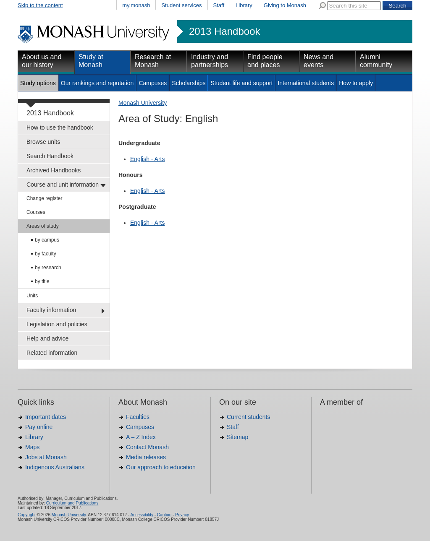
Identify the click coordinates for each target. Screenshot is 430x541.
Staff (219, 5)
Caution (164, 514)
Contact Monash (147, 447)
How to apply (356, 83)
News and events (318, 60)
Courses (35, 212)
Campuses (153, 83)
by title (42, 281)
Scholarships (188, 83)
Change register (44, 198)
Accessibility (141, 514)
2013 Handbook (224, 31)
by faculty (45, 254)
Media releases (146, 457)
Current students (248, 417)
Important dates (45, 417)
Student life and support (241, 83)
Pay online (38, 427)
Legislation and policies (56, 324)
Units (32, 296)
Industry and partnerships (209, 60)
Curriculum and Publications (72, 503)
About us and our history (41, 60)
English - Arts (147, 159)
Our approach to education (161, 467)
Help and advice (47, 338)
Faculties (137, 417)
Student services (181, 5)
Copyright (27, 514)
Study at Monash (91, 60)
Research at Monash (153, 60)
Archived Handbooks (53, 170)
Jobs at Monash (46, 457)
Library (244, 5)
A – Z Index (141, 437)
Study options (38, 83)
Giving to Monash (285, 5)
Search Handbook (49, 156)
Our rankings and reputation (97, 83)
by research (48, 267)
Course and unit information (62, 184)
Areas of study (42, 226)
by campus (47, 240)
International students (306, 83)
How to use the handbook (59, 127)
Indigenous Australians (54, 467)
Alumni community (376, 60)
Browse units (43, 141)
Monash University (142, 102)
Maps (32, 447)
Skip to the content (40, 5)
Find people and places (265, 60)
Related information (51, 352)
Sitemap (237, 437)
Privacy (182, 514)
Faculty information (51, 310)
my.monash (136, 5)
